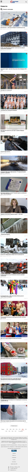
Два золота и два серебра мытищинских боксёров (11, 338)
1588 (10, 429)
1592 (23, 429)
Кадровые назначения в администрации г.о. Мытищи (12, 214)
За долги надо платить (5, 151)
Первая (2, 429)
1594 (6, 431)
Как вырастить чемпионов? (6, 90)
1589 (13, 429)
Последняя (20, 431)
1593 (26, 429)
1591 (19, 429)
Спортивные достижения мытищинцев (9, 110)
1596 (12, 431)
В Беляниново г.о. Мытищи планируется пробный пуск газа (13, 27)
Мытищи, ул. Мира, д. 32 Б (15, 466)
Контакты (14, 461)
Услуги (14, 459)
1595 (9, 431)
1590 (16, 429)
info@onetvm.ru (12, 446)
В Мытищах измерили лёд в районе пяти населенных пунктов (13, 420)
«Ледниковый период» (5, 234)
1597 (15, 431)
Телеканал (14, 457)
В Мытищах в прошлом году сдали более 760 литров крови (13, 358)
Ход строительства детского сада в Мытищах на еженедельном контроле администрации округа (11, 379)
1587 (7, 429)
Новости (14, 455)
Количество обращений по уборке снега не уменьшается (12, 254)
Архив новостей (14, 463)
